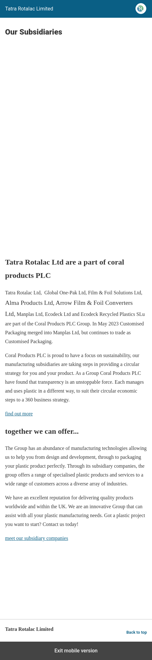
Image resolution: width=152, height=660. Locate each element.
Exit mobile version (75, 651)
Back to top (136, 632)
